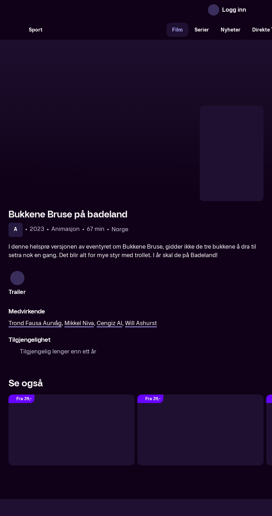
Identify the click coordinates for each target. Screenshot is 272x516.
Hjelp (147, 456)
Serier (201, 30)
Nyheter (230, 30)
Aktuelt (95, 456)
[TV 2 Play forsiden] (61, 10)
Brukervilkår (176, 456)
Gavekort (123, 456)
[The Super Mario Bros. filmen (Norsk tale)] (71, 357)
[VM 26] (107, 30)
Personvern (212, 456)
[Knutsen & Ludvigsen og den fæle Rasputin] (200, 357)
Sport (35, 30)
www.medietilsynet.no (179, 480)
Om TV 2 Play (62, 456)
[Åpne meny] (256, 10)
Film (177, 30)
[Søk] (15, 30)
